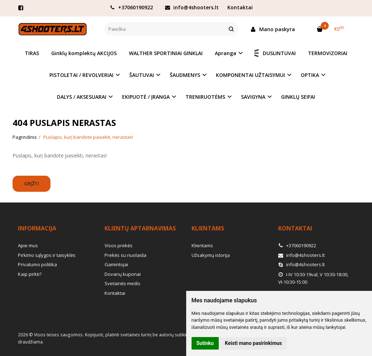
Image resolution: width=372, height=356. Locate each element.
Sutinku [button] (205, 343)
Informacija (37, 228)
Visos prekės (118, 245)
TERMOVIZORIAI (327, 53)
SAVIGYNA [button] (253, 96)
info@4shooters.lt (192, 7)
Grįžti (31, 183)
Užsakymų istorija (211, 255)
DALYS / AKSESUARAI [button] (81, 96)
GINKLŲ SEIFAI (298, 96)
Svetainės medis (122, 283)
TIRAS (32, 53)
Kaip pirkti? (30, 274)
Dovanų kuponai (123, 274)
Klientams (208, 228)
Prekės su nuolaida (125, 255)
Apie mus (28, 245)
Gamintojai (116, 264)
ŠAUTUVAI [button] (141, 75)
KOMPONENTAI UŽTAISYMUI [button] (250, 75)
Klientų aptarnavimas (140, 228)
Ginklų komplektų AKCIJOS (84, 53)
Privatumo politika (37, 264)
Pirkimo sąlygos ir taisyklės (47, 255)
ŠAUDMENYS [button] (185, 75)
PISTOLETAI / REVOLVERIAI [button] (81, 75)
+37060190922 (131, 7)
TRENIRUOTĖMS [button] (205, 96)
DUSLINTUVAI (274, 53)
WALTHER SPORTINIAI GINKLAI (166, 53)
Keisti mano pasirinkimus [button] (253, 343)
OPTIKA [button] (310, 75)
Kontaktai (240, 7)
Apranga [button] (225, 53)
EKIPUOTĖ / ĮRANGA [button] (146, 96)
